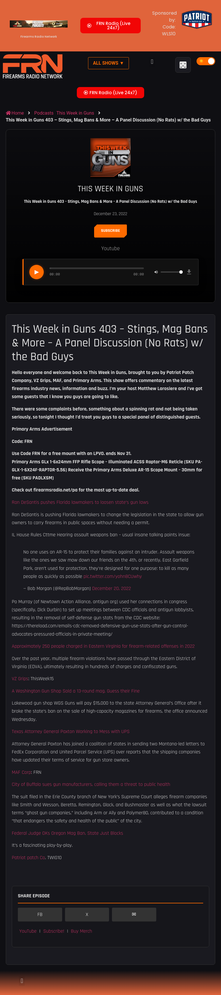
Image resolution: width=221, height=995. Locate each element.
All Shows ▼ (108, 63)
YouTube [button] (28, 931)
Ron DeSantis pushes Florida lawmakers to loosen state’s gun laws (80, 502)
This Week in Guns (75, 113)
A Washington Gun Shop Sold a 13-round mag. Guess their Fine (76, 691)
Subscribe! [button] (53, 931)
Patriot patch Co (28, 858)
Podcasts (44, 113)
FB (40, 914)
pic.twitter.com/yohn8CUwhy (112, 576)
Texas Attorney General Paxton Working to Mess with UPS (70, 731)
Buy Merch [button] (81, 931)
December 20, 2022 (111, 588)
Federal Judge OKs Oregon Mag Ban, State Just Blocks (67, 833)
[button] (152, 62)
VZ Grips (20, 679)
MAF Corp (21, 772)
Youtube (110, 248)
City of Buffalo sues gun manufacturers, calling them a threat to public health (91, 784)
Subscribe (110, 230)
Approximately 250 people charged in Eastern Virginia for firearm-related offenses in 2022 (103, 646)
